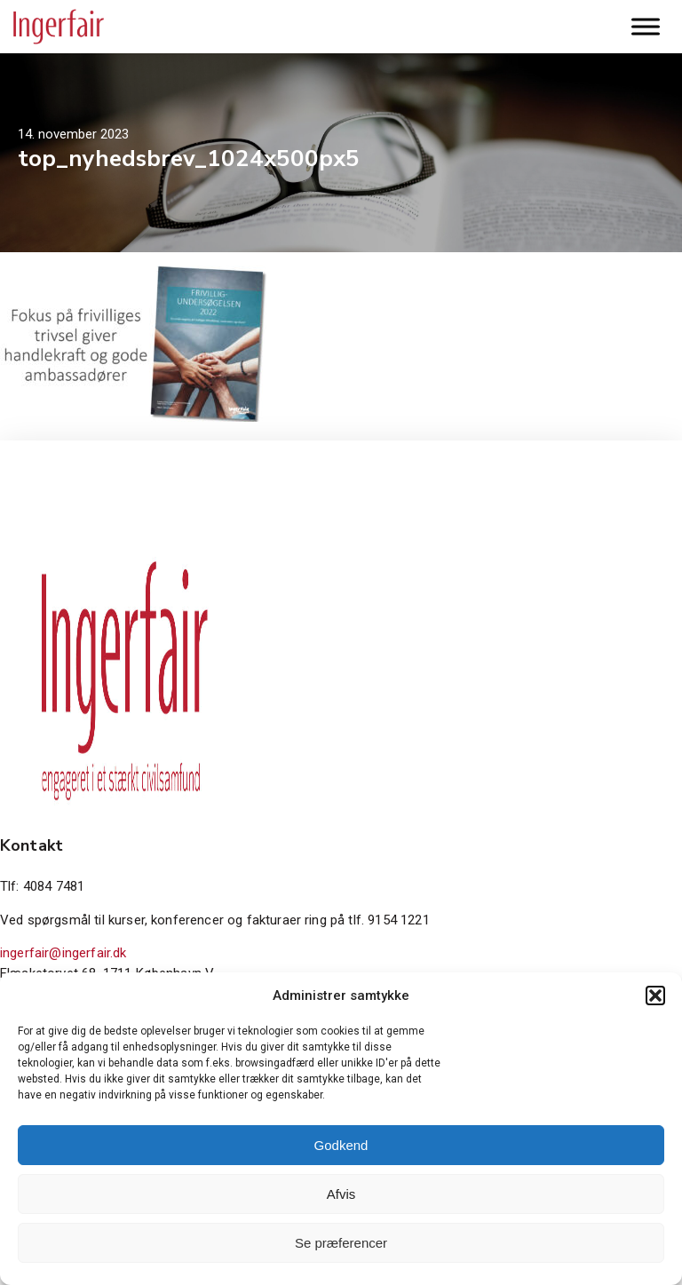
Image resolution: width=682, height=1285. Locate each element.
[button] (655, 995)
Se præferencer (341, 1242)
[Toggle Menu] (645, 26)
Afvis (341, 1194)
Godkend (341, 1145)
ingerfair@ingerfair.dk (63, 953)
